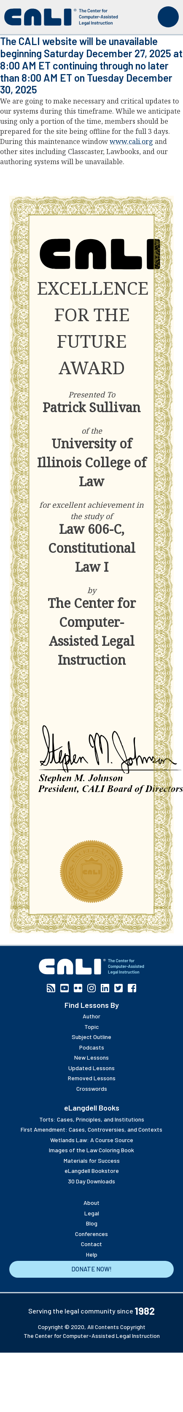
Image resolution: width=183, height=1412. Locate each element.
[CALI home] (61, 17)
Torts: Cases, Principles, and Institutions (91, 1119)
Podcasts (91, 1047)
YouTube (64, 988)
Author (91, 1016)
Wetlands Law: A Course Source (91, 1139)
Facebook (132, 988)
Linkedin (105, 988)
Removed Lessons (92, 1078)
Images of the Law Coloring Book (91, 1150)
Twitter (118, 988)
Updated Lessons (91, 1067)
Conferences (91, 1233)
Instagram (91, 988)
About (91, 1202)
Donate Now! (91, 1269)
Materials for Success (92, 1160)
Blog (91, 1223)
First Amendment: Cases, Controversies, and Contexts (91, 1129)
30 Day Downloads (91, 1181)
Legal (91, 1213)
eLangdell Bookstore (92, 1170)
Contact (91, 1243)
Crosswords (91, 1088)
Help (91, 1254)
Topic (91, 1026)
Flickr (78, 988)
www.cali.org (131, 141)
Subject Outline (91, 1036)
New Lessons (91, 1057)
